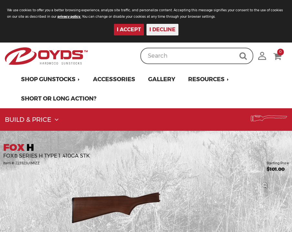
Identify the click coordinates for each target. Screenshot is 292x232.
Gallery (161, 79)
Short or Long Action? (58, 98)
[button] (50, 79)
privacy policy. (69, 17)
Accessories (114, 79)
